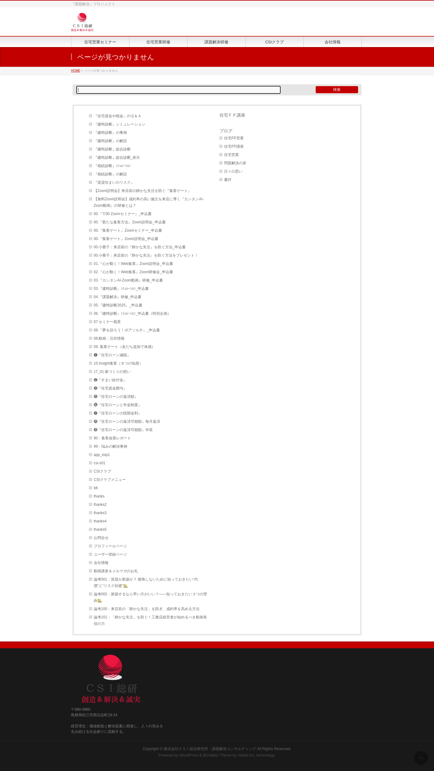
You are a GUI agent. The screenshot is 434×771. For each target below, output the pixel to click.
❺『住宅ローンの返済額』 (116, 396)
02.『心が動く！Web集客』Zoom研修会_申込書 (133, 272)
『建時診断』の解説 (110, 141)
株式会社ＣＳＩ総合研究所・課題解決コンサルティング (210, 749)
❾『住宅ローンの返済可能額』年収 (123, 430)
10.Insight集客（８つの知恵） (118, 363)
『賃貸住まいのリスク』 (114, 182)
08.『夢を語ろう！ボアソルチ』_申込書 (127, 330)
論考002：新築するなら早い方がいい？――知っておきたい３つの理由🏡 (150, 597)
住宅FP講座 (233, 146)
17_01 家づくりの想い (112, 372)
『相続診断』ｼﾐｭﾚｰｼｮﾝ (112, 166)
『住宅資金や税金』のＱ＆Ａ (117, 116)
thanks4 (100, 521)
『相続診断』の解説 (110, 174)
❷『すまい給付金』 (110, 380)
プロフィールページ (110, 546)
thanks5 (100, 529)
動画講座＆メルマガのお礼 (116, 571)
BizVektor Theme (217, 755)
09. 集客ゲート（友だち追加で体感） (124, 347)
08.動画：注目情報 (109, 338)
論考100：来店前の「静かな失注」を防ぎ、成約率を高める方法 (146, 609)
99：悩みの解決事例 (110, 446)
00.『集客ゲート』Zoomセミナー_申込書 (128, 230)
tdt (96, 488)
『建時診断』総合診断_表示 (117, 157)
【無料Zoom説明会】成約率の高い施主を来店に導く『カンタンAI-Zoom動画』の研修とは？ (149, 202)
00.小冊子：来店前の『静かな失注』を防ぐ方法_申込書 (140, 247)
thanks (99, 496)
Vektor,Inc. (246, 755)
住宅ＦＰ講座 (232, 115)
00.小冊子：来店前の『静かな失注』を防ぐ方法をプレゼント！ (146, 255)
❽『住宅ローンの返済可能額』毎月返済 (127, 421)
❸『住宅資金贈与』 (110, 388)
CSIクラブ (102, 471)
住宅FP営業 (233, 138)
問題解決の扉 (235, 163)
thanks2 (100, 504)
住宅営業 (231, 155)
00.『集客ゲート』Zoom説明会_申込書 (126, 239)
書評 (227, 180)
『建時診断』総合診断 (112, 149)
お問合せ (101, 538)
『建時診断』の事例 (110, 132)
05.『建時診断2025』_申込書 (118, 305)
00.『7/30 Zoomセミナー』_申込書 (123, 214)
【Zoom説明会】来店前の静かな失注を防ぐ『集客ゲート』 (143, 191)
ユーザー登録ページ (110, 554)
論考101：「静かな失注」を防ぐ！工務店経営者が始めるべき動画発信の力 (150, 620)
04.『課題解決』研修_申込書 (117, 297)
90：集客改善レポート (112, 438)
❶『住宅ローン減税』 (112, 355)
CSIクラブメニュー (110, 479)
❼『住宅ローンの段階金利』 (118, 413)
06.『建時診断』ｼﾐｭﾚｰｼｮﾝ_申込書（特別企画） (132, 313)
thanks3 (100, 513)
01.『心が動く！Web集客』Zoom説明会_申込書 (133, 264)
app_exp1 (102, 455)
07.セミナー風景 (107, 322)
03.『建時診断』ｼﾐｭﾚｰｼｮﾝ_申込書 (121, 288)
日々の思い (233, 171)
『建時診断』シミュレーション (119, 124)
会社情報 (101, 563)
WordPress (189, 755)
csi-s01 (99, 463)
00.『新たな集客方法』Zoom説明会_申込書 (130, 222)
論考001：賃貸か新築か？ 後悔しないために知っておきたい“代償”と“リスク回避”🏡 (146, 582)
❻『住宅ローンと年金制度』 (118, 405)
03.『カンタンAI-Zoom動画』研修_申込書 (128, 280)
